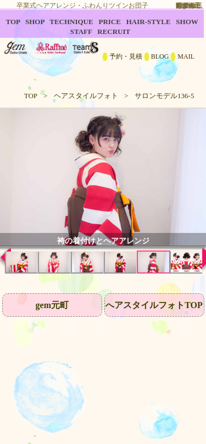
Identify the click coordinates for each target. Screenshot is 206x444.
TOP (30, 96)
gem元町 (52, 305)
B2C (103, 44)
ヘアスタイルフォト (86, 96)
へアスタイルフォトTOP (154, 305)
